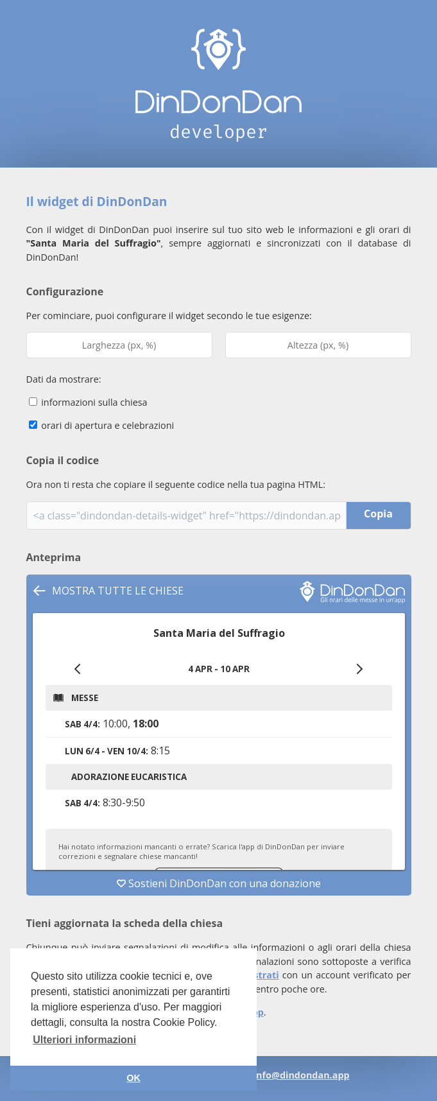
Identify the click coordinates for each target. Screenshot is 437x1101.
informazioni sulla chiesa (88, 402)
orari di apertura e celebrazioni (102, 425)
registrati (257, 975)
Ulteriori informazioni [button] (84, 1039)
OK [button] (133, 1078)
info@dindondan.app (301, 1075)
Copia (378, 514)
